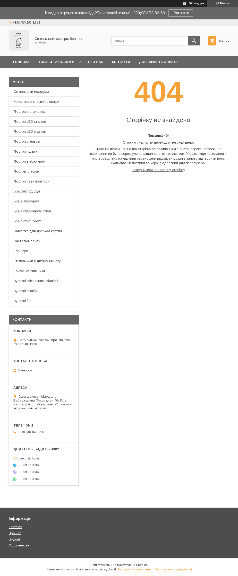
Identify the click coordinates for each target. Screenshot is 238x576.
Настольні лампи (27, 241)
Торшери (21, 251)
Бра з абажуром (26, 201)
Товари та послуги (56, 62)
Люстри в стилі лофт (30, 111)
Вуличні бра (23, 301)
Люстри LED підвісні (30, 131)
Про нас (95, 62)
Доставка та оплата (158, 62)
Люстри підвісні (26, 151)
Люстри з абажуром (29, 161)
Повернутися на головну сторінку (158, 170)
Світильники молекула (31, 92)
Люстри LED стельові (30, 121)
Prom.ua (142, 565)
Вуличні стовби (26, 291)
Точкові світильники (29, 271)
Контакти (180, 13)
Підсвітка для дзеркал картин (38, 231)
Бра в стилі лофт (27, 221)
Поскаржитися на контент (135, 569)
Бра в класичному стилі (32, 211)
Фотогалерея (19, 545)
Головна (21, 62)
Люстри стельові (27, 141)
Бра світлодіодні (27, 191)
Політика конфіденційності (173, 569)
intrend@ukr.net (29, 458)
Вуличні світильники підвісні (36, 281)
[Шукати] (194, 40)
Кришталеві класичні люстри (36, 102)
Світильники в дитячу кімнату (37, 261)
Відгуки (14, 539)
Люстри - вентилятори (32, 181)
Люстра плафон (26, 171)
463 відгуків (196, 3)
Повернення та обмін (33, 74)
